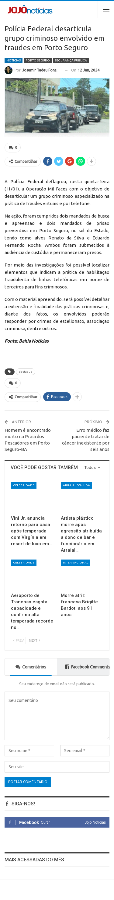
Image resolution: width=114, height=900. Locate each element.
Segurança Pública (71, 60)
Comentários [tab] (31, 666)
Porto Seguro (38, 60)
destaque (25, 371)
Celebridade (23, 485)
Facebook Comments (87, 666)
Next (34, 640)
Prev (18, 640)
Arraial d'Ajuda (76, 485)
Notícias (13, 60)
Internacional (75, 562)
